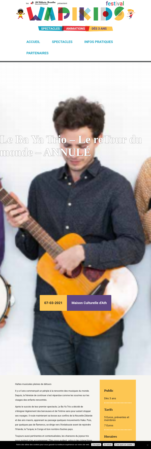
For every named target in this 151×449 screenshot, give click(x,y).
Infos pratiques (98, 42)
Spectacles (62, 42)
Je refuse (108, 445)
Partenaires (37, 53)
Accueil (33, 42)
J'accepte (96, 445)
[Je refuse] (147, 445)
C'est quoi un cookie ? (124, 445)
